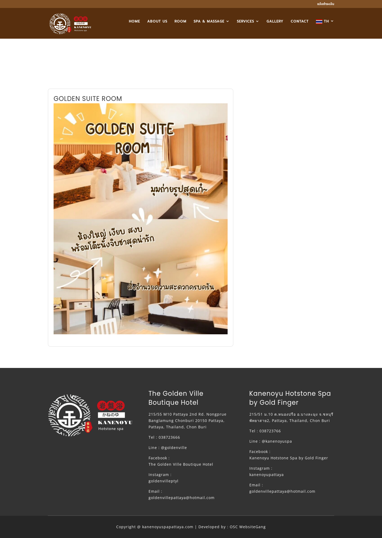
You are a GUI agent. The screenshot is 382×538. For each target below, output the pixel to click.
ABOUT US (157, 22)
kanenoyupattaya (266, 474)
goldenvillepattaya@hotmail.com (182, 497)
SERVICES (245, 22)
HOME (134, 22)
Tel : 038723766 (265, 430)
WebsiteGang (252, 526)
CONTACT (300, 22)
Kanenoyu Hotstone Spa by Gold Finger (288, 457)
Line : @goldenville (168, 447)
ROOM (180, 22)
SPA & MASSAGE (209, 22)
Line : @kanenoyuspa (270, 441)
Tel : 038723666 (164, 437)
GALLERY (275, 22)
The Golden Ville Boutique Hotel (181, 464)
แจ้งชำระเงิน (325, 4)
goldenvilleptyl (164, 480)
